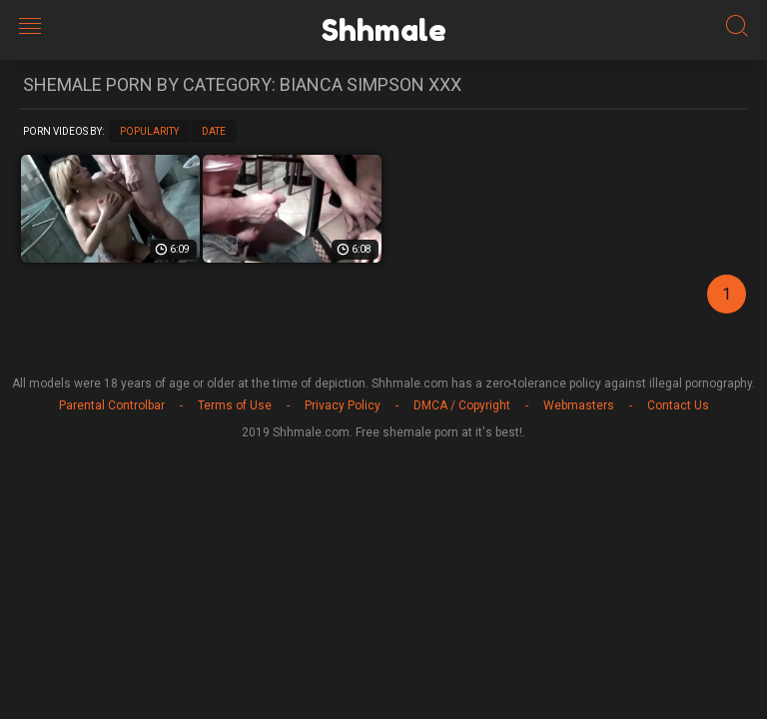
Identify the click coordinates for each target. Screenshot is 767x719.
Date (214, 131)
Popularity (149, 131)
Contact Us (678, 405)
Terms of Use (235, 405)
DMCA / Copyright (461, 405)
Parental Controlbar (112, 405)
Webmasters (578, 405)
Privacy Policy (343, 405)
